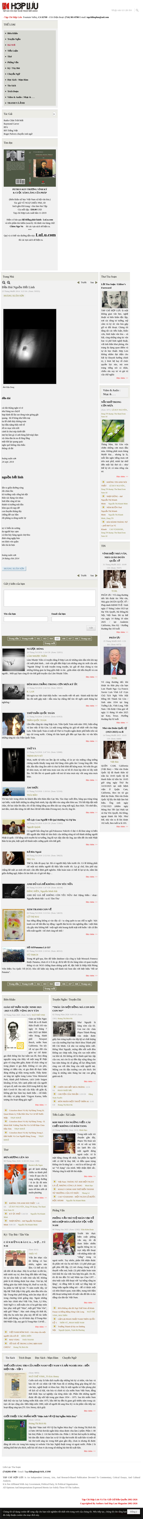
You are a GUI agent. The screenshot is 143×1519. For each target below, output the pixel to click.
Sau (92, 282)
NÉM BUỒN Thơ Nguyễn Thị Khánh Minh (111, 511)
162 (38, 638)
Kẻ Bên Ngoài (34, 851)
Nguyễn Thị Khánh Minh (27, 1225)
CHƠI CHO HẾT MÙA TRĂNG (71, 1087)
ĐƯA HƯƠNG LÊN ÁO (16, 1157)
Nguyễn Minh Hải (48, 891)
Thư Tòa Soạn (109, 276)
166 (63, 638)
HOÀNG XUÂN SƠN (14, 295)
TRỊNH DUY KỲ (35, 756)
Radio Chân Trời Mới (13, 120)
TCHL (114, 591)
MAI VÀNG (14, 1339)
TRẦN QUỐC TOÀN (36, 720)
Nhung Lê (85, 1193)
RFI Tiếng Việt (11, 130)
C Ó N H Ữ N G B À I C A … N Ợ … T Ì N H (24, 1244)
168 (76, 638)
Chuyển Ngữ (69, 1357)
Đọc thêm (90, 677)
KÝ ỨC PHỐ (14, 1214)
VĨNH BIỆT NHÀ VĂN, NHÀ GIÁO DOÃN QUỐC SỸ (114, 557)
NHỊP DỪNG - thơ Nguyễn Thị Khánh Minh (112, 500)
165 (57, 638)
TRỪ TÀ (31, 748)
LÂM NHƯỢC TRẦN (37, 656)
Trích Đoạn (25, 1357)
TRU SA (31, 859)
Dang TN (110, 518)
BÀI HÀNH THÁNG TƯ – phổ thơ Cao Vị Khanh (114, 525)
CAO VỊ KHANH (116, 529)
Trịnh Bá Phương (78, 1330)
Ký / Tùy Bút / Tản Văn (16, 1234)
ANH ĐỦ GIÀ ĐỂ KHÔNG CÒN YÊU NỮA (50, 884)
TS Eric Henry (52, 1376)
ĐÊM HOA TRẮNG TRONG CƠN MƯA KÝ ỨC (52, 684)
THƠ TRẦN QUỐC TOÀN (41, 713)
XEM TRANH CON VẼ (39, 909)
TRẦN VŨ (64, 1323)
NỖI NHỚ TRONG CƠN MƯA (111, 404)
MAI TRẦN (62, 1315)
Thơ (6, 1149)
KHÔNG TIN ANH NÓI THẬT (22, 1203)
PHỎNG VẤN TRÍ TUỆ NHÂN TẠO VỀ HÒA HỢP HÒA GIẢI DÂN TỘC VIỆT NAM (73, 1222)
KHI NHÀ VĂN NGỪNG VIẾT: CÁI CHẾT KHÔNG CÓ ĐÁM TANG (71, 1124)
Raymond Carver (11, 123)
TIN (103, 546)
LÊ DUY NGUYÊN (16, 1207)
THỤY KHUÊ (15, 1118)
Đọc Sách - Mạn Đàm (46, 1357)
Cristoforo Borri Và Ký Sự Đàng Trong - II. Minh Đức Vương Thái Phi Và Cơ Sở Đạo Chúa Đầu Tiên (24, 1125)
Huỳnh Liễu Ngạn (36, 1165)
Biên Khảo (9, 999)
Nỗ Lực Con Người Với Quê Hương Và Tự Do (51, 819)
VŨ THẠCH (32, 954)
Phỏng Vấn (59, 1210)
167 (70, 638)
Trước (84, 282)
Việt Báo (114, 762)
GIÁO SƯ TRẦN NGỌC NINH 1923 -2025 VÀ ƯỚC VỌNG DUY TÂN (22, 1009)
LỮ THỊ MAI (33, 916)
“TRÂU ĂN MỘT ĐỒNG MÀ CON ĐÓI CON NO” (74, 1009)
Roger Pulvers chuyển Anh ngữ (18, 134)
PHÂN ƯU (114, 637)
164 (51, 638)
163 (44, 638)
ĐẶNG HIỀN (33, 891)
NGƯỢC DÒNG (35, 648)
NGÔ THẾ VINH (38, 1015)
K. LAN (30, 691)
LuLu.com (48, 219)
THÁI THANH (28, 1340)
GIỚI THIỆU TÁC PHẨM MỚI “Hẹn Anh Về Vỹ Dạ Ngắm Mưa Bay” (40, 1416)
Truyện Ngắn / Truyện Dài (67, 999)
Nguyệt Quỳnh (33, 827)
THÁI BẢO (32, 795)
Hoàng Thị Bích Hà (20, 1347)
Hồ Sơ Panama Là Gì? (38, 947)
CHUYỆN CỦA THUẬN (68, 1094)
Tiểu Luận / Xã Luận (64, 1114)
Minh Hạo (83, 1130)
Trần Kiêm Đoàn (87, 1230)
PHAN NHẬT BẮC (65, 1090)
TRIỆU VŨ (33, 1254)
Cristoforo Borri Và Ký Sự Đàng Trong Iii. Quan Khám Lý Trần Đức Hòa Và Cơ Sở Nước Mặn (24, 1114)
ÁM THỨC (33, 787)
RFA (6, 127)
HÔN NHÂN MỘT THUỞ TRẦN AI (73, 1101)
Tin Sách (10, 1357)
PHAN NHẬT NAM (76, 1323)
